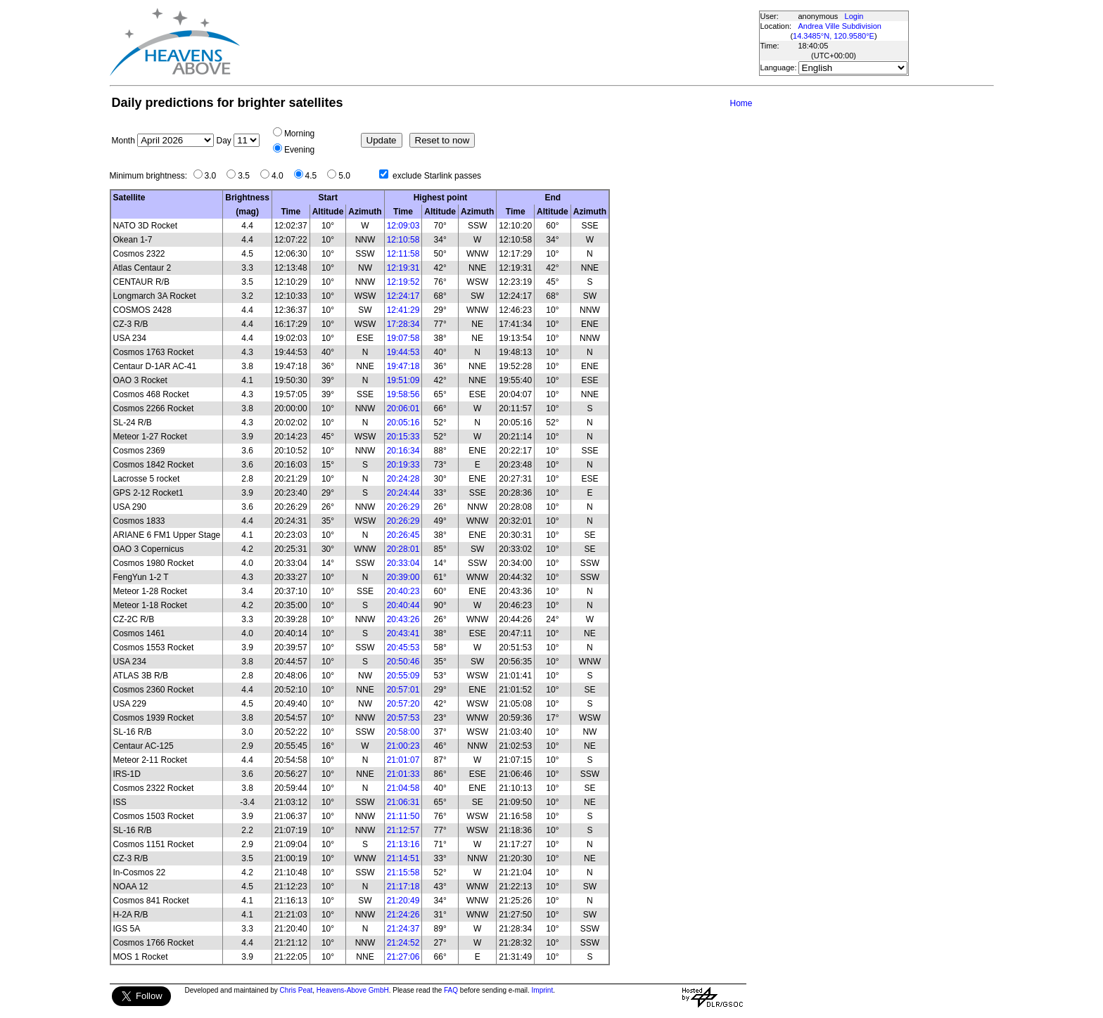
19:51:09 (403, 380)
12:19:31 (403, 268)
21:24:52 (403, 943)
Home (740, 103)
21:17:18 (403, 886)
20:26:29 (403, 507)
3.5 (247, 176)
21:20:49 (403, 901)
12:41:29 (403, 310)
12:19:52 (403, 282)
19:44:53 (403, 352)
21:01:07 (403, 760)
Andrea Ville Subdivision (839, 26)
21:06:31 (403, 802)
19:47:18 (403, 366)
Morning (299, 133)
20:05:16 (403, 422)
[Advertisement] (499, 42)
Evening (299, 150)
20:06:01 (403, 408)
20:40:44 (403, 605)
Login (854, 16)
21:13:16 (403, 844)
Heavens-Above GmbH (353, 990)
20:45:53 (403, 647)
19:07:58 (403, 338)
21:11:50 (403, 816)
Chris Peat (296, 990)
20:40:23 (403, 591)
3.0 (214, 176)
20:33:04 (403, 563)
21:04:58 (403, 788)
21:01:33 (403, 774)
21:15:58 (403, 872)
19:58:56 (403, 394)
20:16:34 (403, 451)
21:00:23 (403, 746)
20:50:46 (403, 661)
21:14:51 (403, 858)
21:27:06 (403, 957)
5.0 (347, 176)
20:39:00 (403, 577)
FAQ (451, 990)
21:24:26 (403, 915)
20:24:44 (403, 493)
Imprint (543, 990)
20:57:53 (403, 718)
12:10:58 (403, 240)
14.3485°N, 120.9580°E (833, 36)
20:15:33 (403, 437)
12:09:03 (403, 226)
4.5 (314, 176)
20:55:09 (403, 676)
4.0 (281, 176)
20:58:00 (403, 732)
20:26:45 (403, 535)
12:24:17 (403, 296)
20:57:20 (403, 704)
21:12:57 (403, 830)
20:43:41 (403, 633)
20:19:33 (403, 465)
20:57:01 (403, 690)
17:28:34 (403, 324)
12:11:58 (403, 254)
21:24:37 (403, 929)
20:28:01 (403, 549)
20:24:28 (403, 479)
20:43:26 (403, 619)
